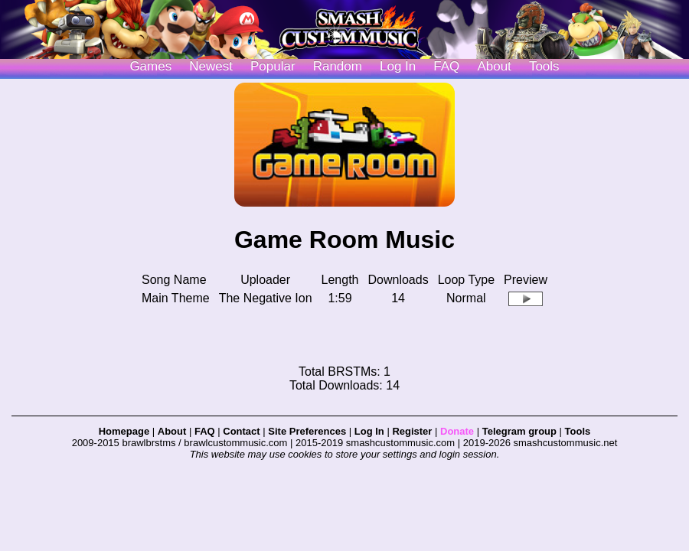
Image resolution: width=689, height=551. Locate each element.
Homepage (124, 431)
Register (412, 431)
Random (337, 66)
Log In (369, 431)
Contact (241, 431)
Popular (273, 66)
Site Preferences (307, 431)
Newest (211, 66)
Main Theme (176, 298)
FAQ (446, 66)
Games (150, 66)
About (494, 66)
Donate (457, 431)
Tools (544, 66)
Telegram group (519, 431)
